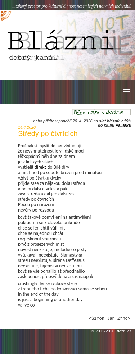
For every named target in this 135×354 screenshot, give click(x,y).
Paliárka (123, 125)
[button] (126, 92)
